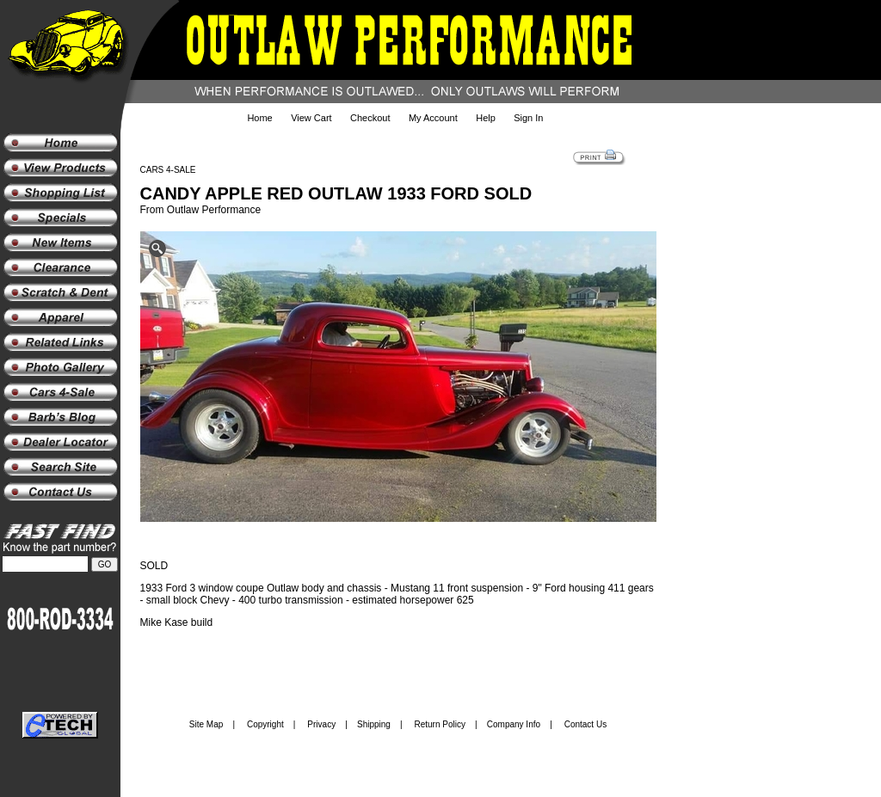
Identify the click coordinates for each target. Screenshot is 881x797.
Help (486, 118)
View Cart (311, 118)
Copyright (265, 724)
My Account (433, 118)
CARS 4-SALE (168, 170)
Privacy (321, 724)
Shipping (374, 724)
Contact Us (585, 724)
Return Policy (440, 724)
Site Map (206, 724)
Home (259, 118)
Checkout (370, 118)
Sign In (528, 118)
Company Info (513, 724)
